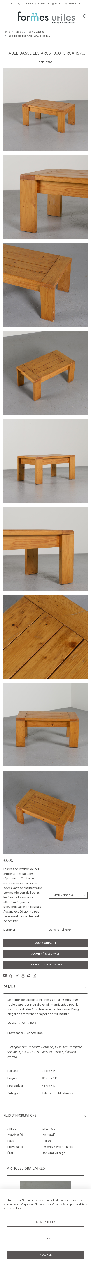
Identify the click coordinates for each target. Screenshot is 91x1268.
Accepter (46, 1255)
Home (7, 32)
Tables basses (35, 32)
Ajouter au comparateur (45, 964)
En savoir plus (45, 1222)
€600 (8, 860)
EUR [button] (12, 4)
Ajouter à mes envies (45, 954)
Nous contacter (45, 943)
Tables (19, 32)
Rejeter (45, 1239)
